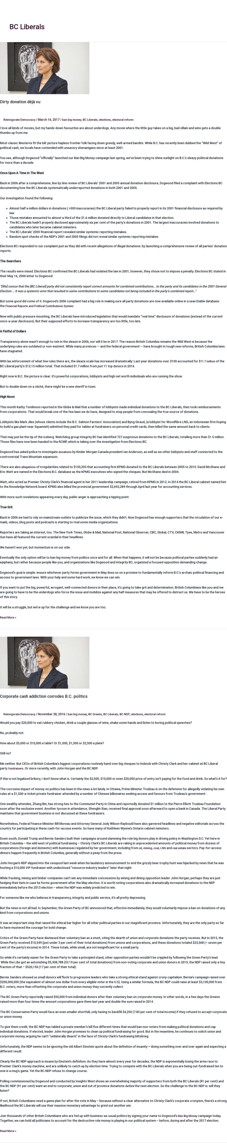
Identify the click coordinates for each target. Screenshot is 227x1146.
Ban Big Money (188, 1115)
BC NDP (131, 713)
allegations (29, 466)
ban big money (75, 119)
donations (65, 452)
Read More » (9, 617)
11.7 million (208, 361)
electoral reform (130, 119)
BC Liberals (95, 119)
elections (110, 119)
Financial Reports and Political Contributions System (42, 306)
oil (140, 847)
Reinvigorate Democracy (20, 119)
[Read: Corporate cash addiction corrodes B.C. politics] (44, 662)
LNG (165, 847)
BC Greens (100, 713)
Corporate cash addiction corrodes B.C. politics (48, 695)
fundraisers (16, 768)
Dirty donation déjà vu (22, 101)
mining (148, 847)
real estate (182, 847)
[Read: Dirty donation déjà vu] (44, 68)
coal (157, 847)
